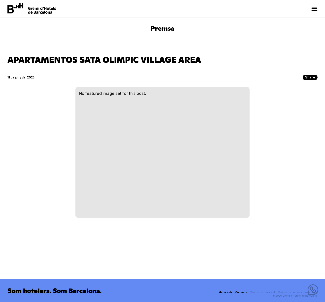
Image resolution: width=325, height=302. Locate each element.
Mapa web (225, 292)
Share (310, 77)
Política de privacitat (262, 292)
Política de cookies (290, 292)
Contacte (241, 292)
